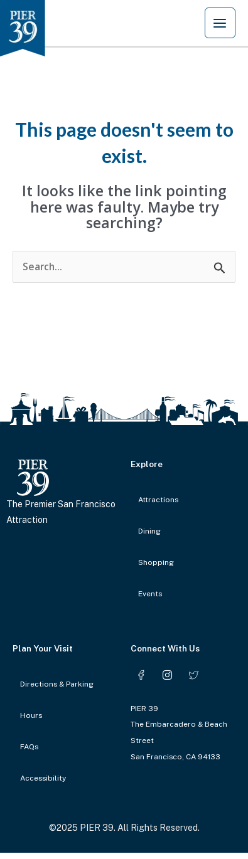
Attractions (158, 499)
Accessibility (43, 778)
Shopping (156, 562)
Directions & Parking (57, 684)
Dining (149, 531)
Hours (31, 715)
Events (150, 593)
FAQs (29, 746)
